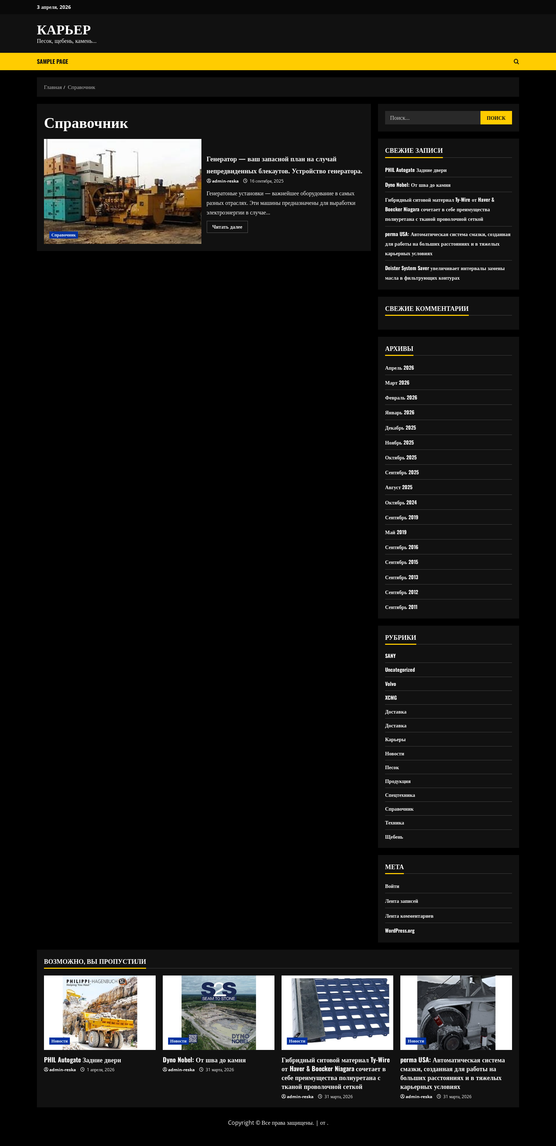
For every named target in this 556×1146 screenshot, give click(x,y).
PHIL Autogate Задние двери (419, 169)
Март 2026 (399, 382)
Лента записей (403, 915)
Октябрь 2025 (403, 457)
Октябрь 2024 (403, 502)
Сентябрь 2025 (404, 472)
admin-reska (225, 187)
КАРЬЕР (64, 28)
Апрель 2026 (401, 367)
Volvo (391, 686)
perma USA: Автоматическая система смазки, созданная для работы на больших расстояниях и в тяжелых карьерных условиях (448, 243)
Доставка (397, 716)
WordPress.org (402, 945)
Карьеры (396, 746)
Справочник (63, 235)
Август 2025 (400, 486)
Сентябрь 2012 (403, 591)
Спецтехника (402, 805)
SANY (391, 656)
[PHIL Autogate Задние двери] (100, 1027)
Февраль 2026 (403, 397)
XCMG (391, 701)
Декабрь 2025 (402, 427)
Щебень (395, 850)
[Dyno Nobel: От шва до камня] (218, 1027)
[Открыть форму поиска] (516, 61)
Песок (393, 776)
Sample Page (52, 61)
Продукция (399, 791)
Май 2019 (397, 531)
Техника (395, 836)
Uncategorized (401, 671)
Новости (396, 761)
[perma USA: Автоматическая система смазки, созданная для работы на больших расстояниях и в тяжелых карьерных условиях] (456, 1027)
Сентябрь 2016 (404, 546)
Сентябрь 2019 (404, 517)
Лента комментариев (412, 930)
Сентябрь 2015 (403, 561)
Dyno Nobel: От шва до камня (421, 184)
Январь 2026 (401, 412)
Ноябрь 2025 (401, 442)
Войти (393, 900)
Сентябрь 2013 (403, 576)
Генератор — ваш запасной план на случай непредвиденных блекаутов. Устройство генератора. (122, 191)
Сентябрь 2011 (403, 606)
